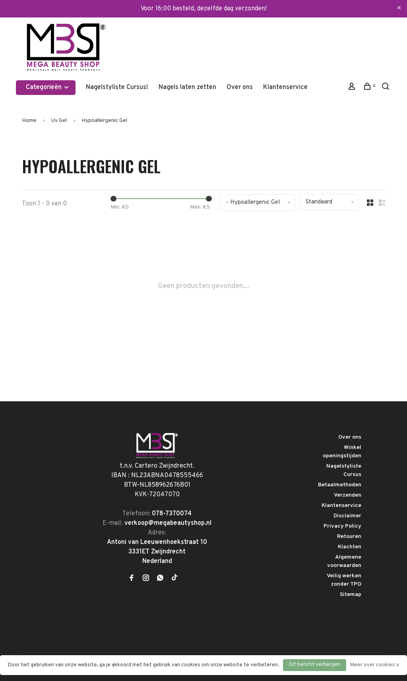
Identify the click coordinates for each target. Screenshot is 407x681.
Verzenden (347, 495)
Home (29, 120)
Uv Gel (59, 120)
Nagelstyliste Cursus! (117, 87)
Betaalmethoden (339, 485)
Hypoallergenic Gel (104, 120)
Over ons (240, 87)
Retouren (349, 536)
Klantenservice (285, 87)
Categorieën (48, 87)
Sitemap (350, 594)
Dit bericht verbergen (314, 665)
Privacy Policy (342, 526)
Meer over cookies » (374, 665)
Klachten (349, 547)
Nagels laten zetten (187, 87)
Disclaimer (347, 516)
